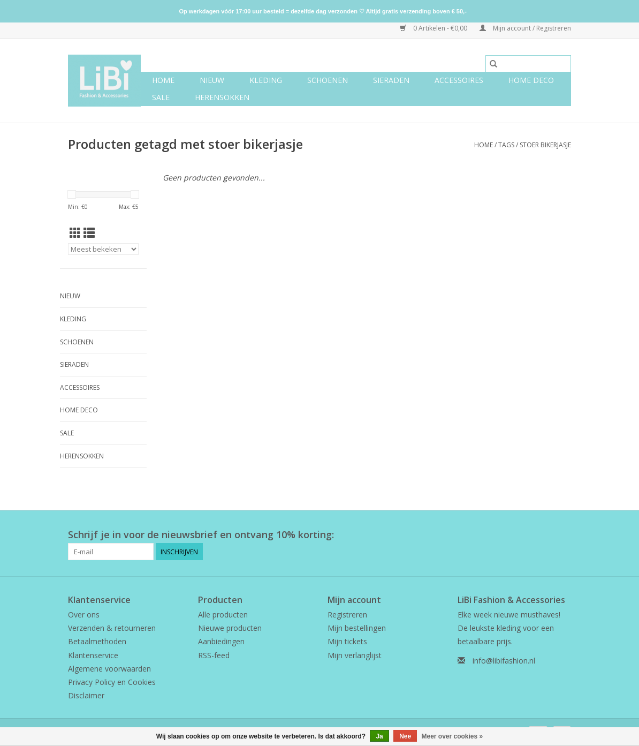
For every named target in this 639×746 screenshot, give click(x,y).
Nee (405, 736)
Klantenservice (93, 655)
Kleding (265, 80)
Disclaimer (86, 695)
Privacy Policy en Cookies (112, 682)
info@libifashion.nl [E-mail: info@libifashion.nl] (504, 660)
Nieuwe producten (230, 628)
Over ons (84, 614)
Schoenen (327, 80)
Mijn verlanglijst (355, 655)
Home (163, 80)
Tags (506, 144)
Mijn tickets (347, 641)
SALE (161, 97)
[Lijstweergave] (89, 232)
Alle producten (223, 614)
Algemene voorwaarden (109, 669)
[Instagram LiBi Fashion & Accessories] (562, 535)
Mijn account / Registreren (525, 28)
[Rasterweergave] (75, 232)
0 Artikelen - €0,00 (434, 28)
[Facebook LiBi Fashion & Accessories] (543, 535)
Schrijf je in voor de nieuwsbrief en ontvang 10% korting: (201, 534)
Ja (379, 736)
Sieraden (391, 80)
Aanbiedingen (221, 641)
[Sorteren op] (103, 249)
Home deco (531, 80)
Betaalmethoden (97, 641)
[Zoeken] (528, 63)
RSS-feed (214, 655)
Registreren (347, 614)
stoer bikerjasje (545, 144)
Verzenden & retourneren (112, 628)
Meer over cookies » (452, 736)
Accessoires (459, 80)
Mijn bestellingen (357, 628)
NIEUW (212, 80)
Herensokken (222, 97)
